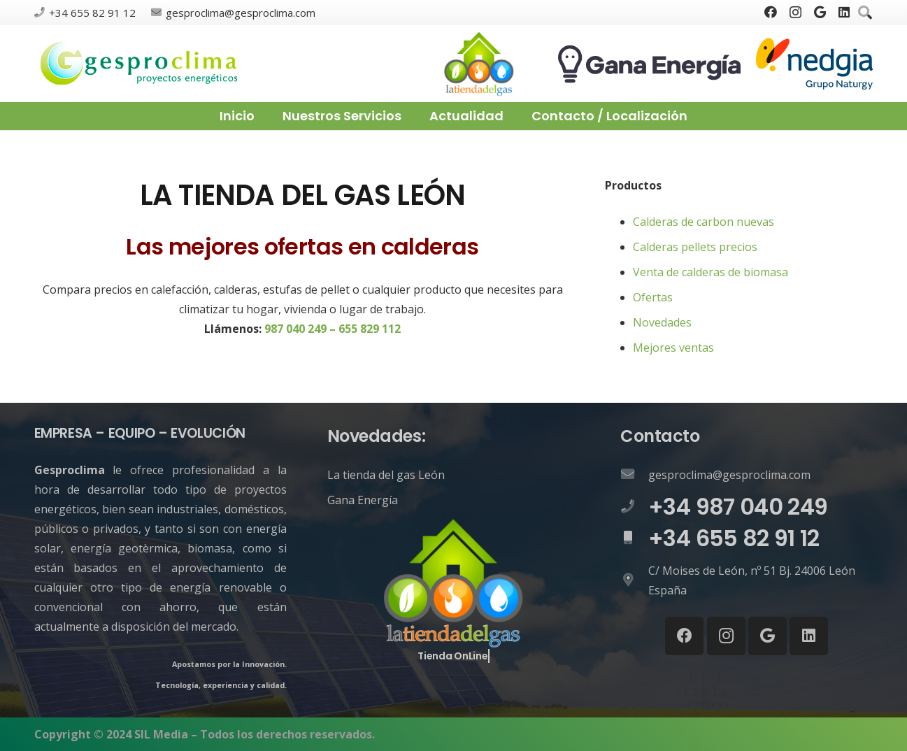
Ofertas (653, 297)
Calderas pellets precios (695, 247)
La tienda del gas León (386, 474)
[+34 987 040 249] (634, 507)
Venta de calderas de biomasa (710, 272)
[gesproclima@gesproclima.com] (634, 475)
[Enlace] (139, 64)
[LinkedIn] (844, 12)
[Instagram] (795, 13)
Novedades (662, 322)
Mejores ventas (673, 347)
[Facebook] (770, 12)
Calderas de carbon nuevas (703, 221)
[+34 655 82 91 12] (634, 538)
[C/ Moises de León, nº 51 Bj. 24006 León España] (634, 580)
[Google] (820, 12)
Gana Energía (362, 500)
